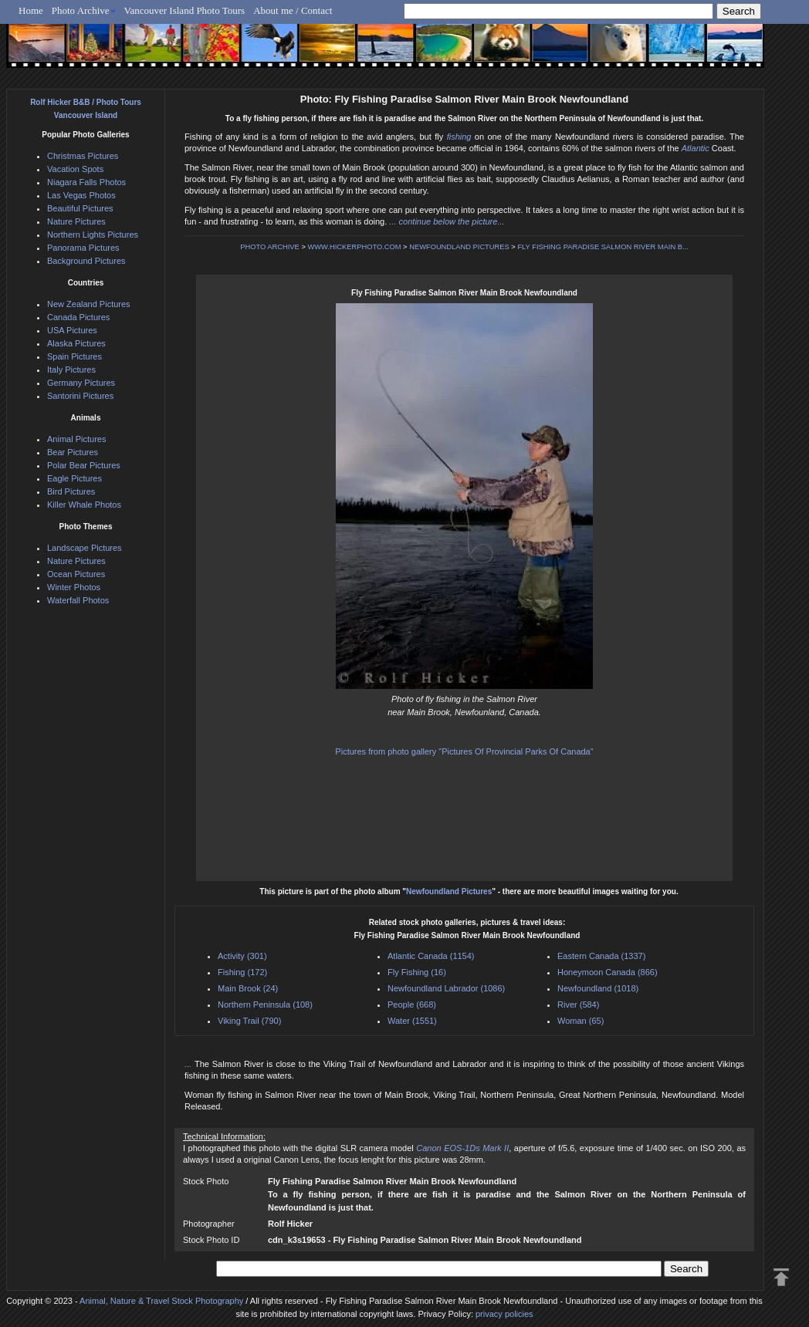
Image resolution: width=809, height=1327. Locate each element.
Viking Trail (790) (249, 1020)
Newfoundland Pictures (449, 891)
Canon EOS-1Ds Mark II (462, 1148)
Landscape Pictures (84, 547)
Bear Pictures (72, 452)
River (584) (578, 1004)
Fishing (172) (242, 972)
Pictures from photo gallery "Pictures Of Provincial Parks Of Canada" (464, 751)
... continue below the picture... (446, 221)
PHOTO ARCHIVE (270, 247)
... (189, 1064)
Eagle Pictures (74, 478)
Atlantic (695, 148)
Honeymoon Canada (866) (607, 972)
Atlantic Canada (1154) (431, 956)
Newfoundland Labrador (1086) (446, 988)
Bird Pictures (71, 491)
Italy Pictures (71, 369)
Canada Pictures (78, 317)
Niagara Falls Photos (86, 182)
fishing (459, 136)
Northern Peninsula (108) (265, 1004)
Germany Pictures (81, 382)
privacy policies (504, 1314)
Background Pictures (86, 260)
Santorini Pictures (80, 395)
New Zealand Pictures (88, 304)
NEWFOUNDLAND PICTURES (459, 247)
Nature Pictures (76, 221)
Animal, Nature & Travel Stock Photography (161, 1300)
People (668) (412, 1004)
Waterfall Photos (78, 600)
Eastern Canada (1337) (601, 956)
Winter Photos (73, 587)
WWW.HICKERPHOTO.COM (354, 247)
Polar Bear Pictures (83, 465)
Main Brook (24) (248, 988)
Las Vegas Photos (81, 195)
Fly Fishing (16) (417, 972)
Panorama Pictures (83, 247)
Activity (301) (242, 956)
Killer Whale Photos (84, 504)
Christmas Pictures (82, 155)
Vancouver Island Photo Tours (184, 10)
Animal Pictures (76, 439)
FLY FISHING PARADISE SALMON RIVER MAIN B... (602, 247)
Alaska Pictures (76, 343)
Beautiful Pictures (80, 208)
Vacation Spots (75, 169)
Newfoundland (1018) (597, 988)
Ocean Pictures (76, 574)
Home (31, 10)
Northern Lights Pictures (92, 234)
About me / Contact (292, 10)
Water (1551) (412, 1020)
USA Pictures (72, 330)
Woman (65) (580, 1020)
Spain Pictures (74, 356)
